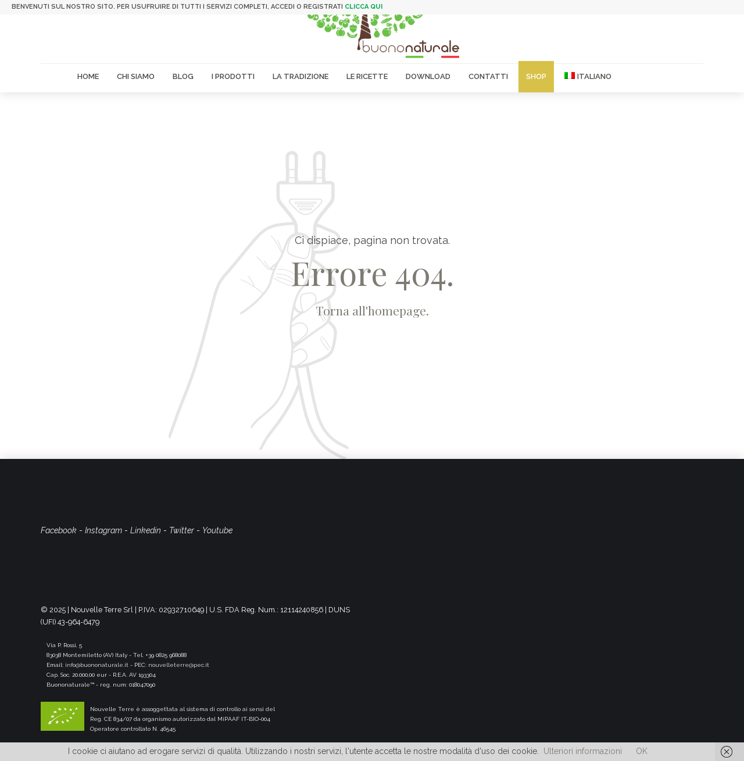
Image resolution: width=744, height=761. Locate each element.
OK (642, 751)
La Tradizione (300, 76)
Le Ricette (367, 76)
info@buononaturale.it (96, 665)
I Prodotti (233, 76)
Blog (183, 76)
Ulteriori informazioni (582, 751)
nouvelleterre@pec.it (178, 665)
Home (88, 76)
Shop (536, 76)
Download (428, 76)
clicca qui (363, 6)
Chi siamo (136, 76)
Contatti (488, 76)
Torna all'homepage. (372, 310)
